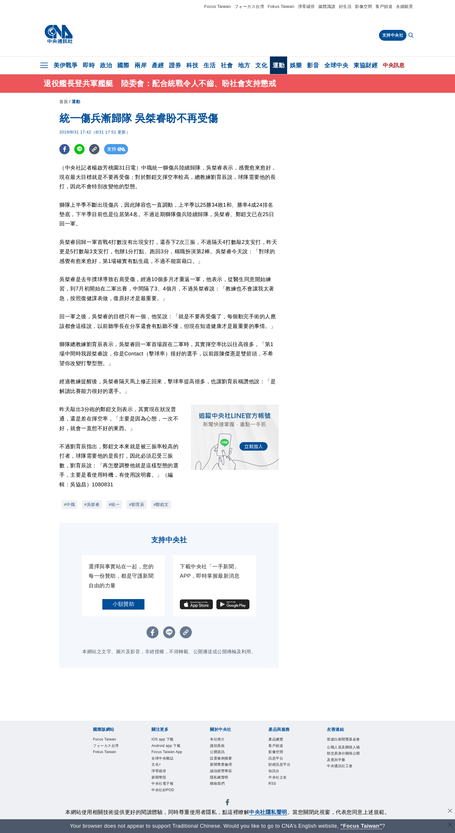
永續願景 (404, 6)
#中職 (69, 504)
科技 (192, 65)
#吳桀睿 (91, 504)
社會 (227, 65)
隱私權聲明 (219, 778)
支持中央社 (393, 35)
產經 (158, 65)
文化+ (156, 765)
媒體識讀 (326, 6)
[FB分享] (64, 149)
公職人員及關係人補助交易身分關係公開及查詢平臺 (343, 753)
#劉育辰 (136, 504)
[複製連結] (94, 149)
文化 (261, 65)
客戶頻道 (383, 6)
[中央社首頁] (59, 34)
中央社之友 (277, 778)
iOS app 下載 (162, 740)
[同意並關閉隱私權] (450, 811)
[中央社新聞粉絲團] (227, 804)
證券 (175, 65)
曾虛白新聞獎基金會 (343, 740)
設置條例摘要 (221, 759)
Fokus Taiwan (281, 6)
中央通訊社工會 (340, 767)
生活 (210, 65)
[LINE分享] (79, 149)
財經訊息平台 (279, 765)
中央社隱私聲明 (268, 812)
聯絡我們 (217, 785)
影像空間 (363, 6)
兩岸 (141, 65)
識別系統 (217, 746)
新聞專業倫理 (221, 765)
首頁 (63, 101)
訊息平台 (275, 759)
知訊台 (274, 772)
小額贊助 (123, 604)
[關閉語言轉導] (450, 825)
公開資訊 (217, 752)
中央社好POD (162, 791)
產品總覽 (275, 740)
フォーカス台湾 (249, 6)
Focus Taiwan (217, 6)
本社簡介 (217, 740)
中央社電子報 (162, 785)
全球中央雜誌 (162, 759)
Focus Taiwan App (167, 752)
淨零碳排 (306, 6)
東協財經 (366, 65)
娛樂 (296, 65)
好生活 (345, 6)
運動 (279, 65)
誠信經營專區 (221, 772)
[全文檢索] (411, 36)
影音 (313, 65)
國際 (123, 65)
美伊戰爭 (65, 65)
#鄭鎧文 (161, 504)
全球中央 (336, 65)
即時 (89, 65)
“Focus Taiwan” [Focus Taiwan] (361, 826)
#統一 (114, 504)
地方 (244, 65)
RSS (272, 785)
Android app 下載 (166, 746)
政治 (106, 65)
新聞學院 (158, 778)
